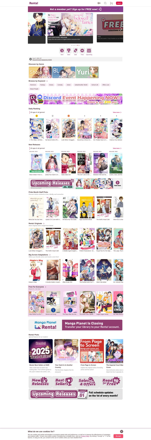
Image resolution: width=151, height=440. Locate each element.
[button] (71, 45)
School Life (94, 85)
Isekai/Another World (81, 85)
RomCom (33, 85)
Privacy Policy (85, 436)
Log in (119, 3)
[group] (36, 128)
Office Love (105, 85)
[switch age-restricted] (99, 3)
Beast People (34, 89)
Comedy (59, 85)
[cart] (111, 3)
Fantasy (42, 85)
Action (69, 85)
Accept (118, 436)
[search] (105, 3)
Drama (51, 85)
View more (116, 112)
